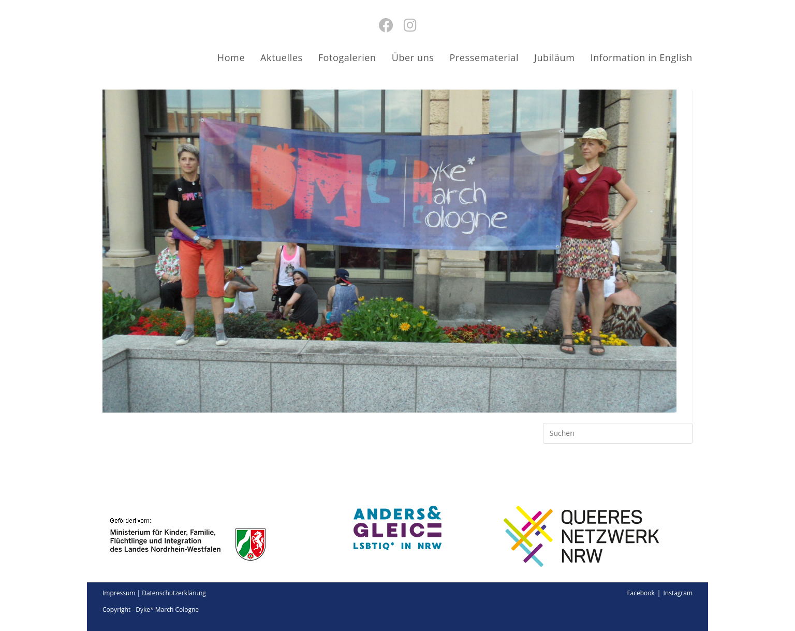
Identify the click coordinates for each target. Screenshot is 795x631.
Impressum (118, 593)
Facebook (640, 593)
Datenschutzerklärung (174, 593)
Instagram (678, 593)
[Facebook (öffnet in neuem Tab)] (386, 25)
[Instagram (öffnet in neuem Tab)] (410, 25)
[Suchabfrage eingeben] (618, 433)
